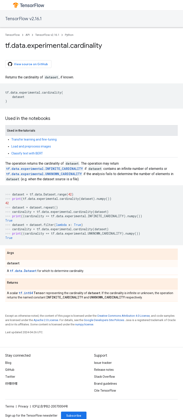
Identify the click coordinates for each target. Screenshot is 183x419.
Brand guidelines (105, 383)
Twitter (10, 376)
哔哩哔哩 (11, 383)
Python (69, 34)
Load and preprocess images (31, 146)
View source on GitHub (28, 64)
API (27, 34)
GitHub (9, 369)
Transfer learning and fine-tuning (34, 139)
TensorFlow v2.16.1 (23, 19)
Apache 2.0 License (46, 320)
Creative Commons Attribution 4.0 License (123, 315)
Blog (8, 362)
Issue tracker (103, 362)
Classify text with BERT (27, 153)
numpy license (84, 324)
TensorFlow (12, 34)
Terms (9, 406)
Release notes (104, 369)
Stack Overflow (104, 376)
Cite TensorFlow (105, 390)
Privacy (23, 406)
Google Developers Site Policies (104, 320)
